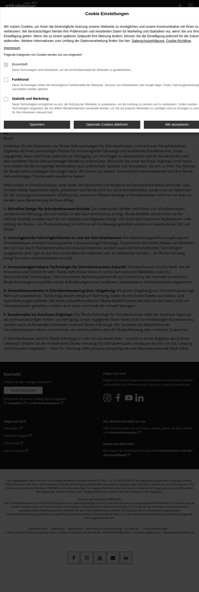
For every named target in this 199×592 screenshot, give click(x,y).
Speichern (36, 124)
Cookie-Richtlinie (178, 41)
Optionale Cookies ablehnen (107, 124)
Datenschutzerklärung (148, 41)
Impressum (12, 48)
